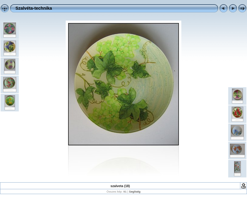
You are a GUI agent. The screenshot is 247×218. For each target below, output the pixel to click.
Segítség (134, 191)
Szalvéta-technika (33, 8)
